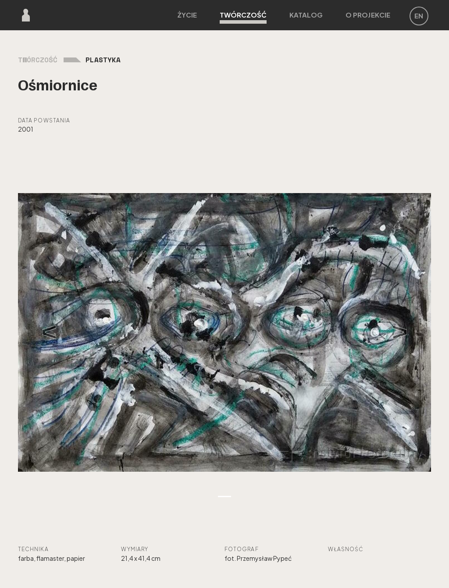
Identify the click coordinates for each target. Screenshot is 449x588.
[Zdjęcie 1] (224, 496)
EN (418, 15)
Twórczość (243, 17)
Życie (187, 15)
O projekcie (368, 15)
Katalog (306, 15)
